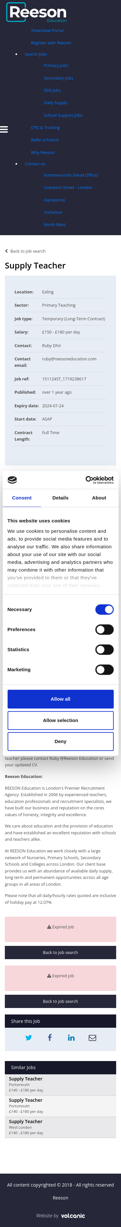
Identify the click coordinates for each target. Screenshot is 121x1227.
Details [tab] (61, 497)
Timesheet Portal (47, 30)
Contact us (35, 164)
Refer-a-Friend (44, 140)
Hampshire (54, 200)
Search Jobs (36, 54)
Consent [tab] (22, 497)
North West (55, 224)
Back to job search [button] (60, 952)
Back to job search (25, 251)
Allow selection (60, 720)
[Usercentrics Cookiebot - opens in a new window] (86, 480)
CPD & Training (45, 127)
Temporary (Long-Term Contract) (74, 319)
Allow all (60, 699)
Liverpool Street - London (68, 187)
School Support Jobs (63, 115)
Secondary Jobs (58, 78)
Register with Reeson (51, 43)
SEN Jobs (52, 90)
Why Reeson (43, 152)
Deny (60, 741)
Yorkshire (53, 212)
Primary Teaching (59, 305)
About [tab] (99, 497)
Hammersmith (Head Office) (71, 175)
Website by (60, 1215)
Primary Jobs (56, 65)
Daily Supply (55, 102)
